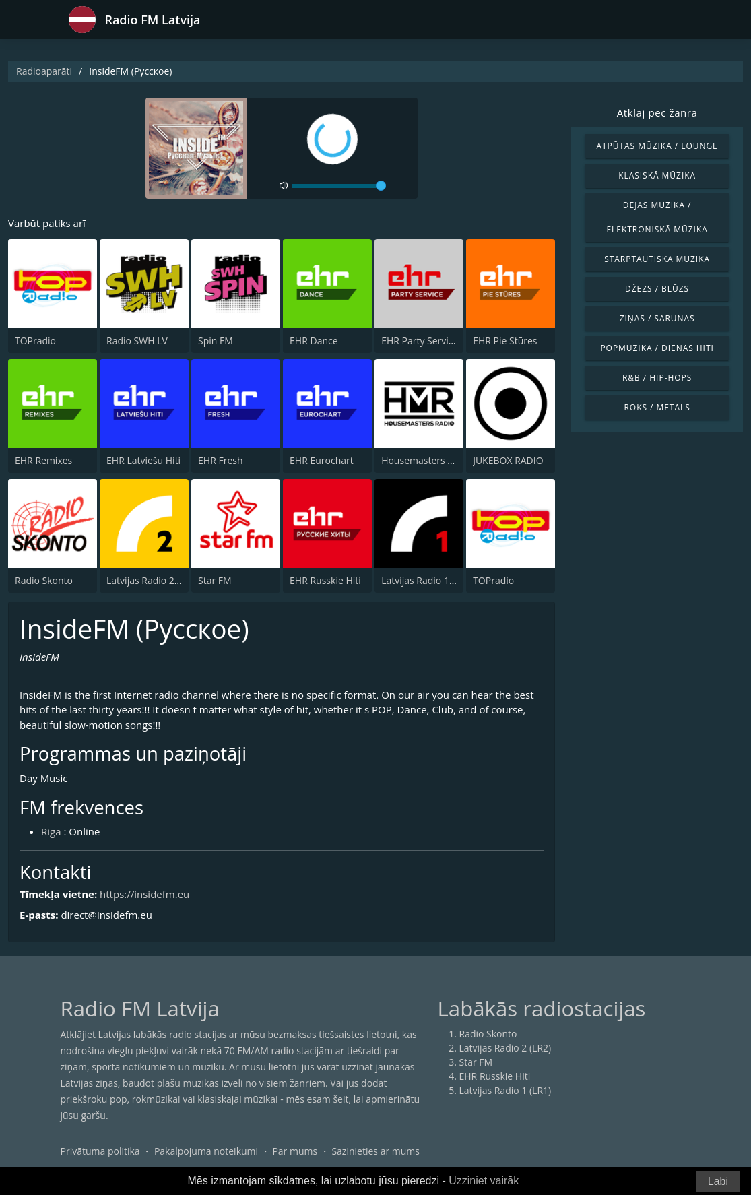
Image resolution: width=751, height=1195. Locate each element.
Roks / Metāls (657, 407)
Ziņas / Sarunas (657, 318)
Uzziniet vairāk (484, 1180)
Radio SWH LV (137, 340)
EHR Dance (313, 340)
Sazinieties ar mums (375, 1150)
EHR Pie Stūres (505, 340)
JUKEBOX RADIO (508, 460)
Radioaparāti (44, 71)
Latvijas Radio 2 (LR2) (152, 580)
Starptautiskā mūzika (657, 259)
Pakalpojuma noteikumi (206, 1150)
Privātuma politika (100, 1150)
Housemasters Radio (426, 460)
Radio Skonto (44, 580)
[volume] (339, 186)
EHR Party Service (419, 340)
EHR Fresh (220, 460)
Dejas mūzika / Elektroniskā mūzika (656, 217)
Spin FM (215, 340)
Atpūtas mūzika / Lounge (657, 146)
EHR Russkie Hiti (325, 580)
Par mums (294, 1150)
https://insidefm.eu (144, 894)
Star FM (215, 580)
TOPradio (35, 340)
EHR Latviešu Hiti (143, 460)
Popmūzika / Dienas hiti (656, 348)
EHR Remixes (43, 460)
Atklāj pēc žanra (657, 112)
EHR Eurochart (322, 460)
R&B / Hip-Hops (657, 377)
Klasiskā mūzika (657, 175)
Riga (51, 831)
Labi (718, 1181)
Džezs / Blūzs (657, 288)
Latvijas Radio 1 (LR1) (427, 580)
